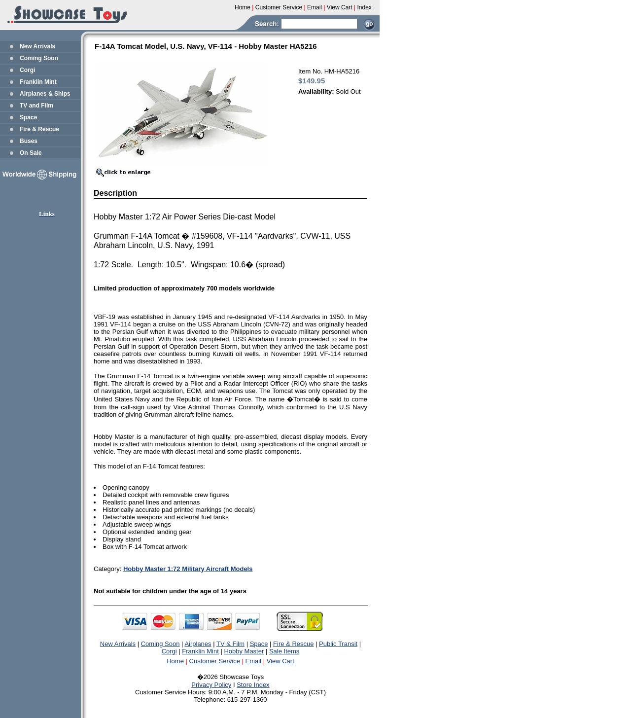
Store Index (253, 684)
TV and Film (36, 105)
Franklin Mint (38, 81)
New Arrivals (37, 46)
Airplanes (197, 643)
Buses (28, 141)
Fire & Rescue (39, 129)
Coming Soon (39, 58)
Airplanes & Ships (45, 93)
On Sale (31, 152)
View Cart (280, 661)
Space (28, 117)
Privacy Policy (211, 684)
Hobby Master (244, 651)
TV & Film (230, 643)
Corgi (27, 70)
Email (253, 661)
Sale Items (284, 651)
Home (175, 661)
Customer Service (214, 661)
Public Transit (338, 643)
